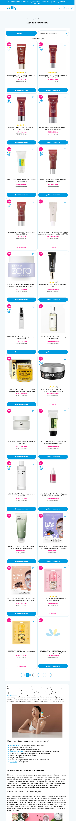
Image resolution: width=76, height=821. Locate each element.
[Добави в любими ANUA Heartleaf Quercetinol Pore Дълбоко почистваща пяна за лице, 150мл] (33, 516)
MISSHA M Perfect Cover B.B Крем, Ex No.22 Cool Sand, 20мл (21, 233)
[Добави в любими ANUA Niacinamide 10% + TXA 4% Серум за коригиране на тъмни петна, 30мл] (65, 464)
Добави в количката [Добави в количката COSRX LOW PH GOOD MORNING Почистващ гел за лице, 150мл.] (21, 195)
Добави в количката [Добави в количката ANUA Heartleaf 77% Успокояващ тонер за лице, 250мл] (21, 509)
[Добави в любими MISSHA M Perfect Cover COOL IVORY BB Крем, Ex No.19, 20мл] (65, 150)
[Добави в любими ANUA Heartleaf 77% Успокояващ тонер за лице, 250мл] (33, 464)
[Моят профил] (67, 7)
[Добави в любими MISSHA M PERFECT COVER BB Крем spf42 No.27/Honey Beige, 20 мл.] (65, 45)
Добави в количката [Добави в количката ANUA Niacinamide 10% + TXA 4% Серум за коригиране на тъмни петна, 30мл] (53, 509)
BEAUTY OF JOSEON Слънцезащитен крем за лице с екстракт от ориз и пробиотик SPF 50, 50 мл (53, 233)
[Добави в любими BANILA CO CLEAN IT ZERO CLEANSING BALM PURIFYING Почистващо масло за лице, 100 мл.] (33, 254)
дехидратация (12, 695)
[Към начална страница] (29, 19)
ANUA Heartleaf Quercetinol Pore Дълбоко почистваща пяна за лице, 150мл (21, 547)
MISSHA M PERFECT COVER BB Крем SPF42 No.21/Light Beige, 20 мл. (21, 76)
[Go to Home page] (11, 8)
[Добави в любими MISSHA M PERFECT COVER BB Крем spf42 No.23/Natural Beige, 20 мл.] (33, 97)
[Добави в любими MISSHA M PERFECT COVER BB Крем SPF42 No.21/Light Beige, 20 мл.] (33, 45)
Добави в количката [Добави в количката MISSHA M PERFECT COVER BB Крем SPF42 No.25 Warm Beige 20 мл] (53, 142)
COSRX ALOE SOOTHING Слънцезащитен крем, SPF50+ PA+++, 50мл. (53, 442)
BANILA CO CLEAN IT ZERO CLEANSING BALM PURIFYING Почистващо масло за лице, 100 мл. (21, 285)
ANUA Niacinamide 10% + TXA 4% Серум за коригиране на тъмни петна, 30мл (53, 495)
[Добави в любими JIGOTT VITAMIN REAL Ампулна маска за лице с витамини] (33, 621)
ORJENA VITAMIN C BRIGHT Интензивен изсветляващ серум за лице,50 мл (53, 652)
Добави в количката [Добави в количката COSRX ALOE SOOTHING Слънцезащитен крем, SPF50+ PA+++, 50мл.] (53, 456)
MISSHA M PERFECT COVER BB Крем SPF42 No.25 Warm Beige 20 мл (53, 128)
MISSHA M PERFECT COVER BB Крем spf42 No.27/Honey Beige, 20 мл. (53, 76)
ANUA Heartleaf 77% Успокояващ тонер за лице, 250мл (21, 495)
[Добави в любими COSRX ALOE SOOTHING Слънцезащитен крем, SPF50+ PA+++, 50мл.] (65, 411)
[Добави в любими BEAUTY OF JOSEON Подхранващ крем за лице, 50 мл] (33, 411)
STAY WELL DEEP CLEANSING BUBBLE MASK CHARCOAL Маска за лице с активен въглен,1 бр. (53, 547)
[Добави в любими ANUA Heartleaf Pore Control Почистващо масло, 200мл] (65, 307)
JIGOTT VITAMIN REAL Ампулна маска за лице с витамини (21, 652)
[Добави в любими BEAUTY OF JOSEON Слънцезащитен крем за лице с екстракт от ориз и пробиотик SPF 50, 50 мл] (65, 202)
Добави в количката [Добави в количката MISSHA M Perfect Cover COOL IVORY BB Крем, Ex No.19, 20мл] (53, 195)
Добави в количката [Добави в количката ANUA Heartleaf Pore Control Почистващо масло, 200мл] (53, 352)
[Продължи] (52, 675)
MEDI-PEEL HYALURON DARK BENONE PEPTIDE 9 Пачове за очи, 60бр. (53, 390)
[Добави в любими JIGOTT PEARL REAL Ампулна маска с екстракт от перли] (65, 568)
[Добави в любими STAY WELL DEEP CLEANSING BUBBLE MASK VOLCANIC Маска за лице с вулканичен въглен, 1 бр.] (33, 568)
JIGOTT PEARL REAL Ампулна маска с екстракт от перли (53, 599)
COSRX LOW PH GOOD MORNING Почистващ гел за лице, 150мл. (21, 180)
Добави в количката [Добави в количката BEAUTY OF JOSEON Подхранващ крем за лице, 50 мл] (21, 456)
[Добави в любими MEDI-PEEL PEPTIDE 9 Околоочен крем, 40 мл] (65, 254)
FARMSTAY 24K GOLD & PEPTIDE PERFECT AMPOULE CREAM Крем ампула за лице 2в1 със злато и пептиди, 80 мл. (21, 390)
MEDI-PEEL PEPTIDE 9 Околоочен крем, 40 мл (53, 285)
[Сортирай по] (53, 33)
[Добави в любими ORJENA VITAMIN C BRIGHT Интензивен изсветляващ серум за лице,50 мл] (65, 621)
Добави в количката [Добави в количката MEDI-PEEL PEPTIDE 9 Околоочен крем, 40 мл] (53, 299)
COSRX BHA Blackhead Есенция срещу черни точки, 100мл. (21, 338)
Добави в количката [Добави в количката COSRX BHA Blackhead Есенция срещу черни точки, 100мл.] (21, 352)
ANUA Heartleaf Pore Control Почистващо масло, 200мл (53, 338)
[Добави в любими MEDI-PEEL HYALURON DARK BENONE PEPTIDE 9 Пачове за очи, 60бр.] (65, 359)
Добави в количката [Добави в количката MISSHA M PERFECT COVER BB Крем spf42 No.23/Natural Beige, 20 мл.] (21, 142)
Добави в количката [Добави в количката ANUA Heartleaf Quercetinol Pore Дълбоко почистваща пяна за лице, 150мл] (21, 561)
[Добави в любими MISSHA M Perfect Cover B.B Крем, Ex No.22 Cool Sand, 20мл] (33, 202)
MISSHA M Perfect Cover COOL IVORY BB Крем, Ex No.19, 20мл (53, 180)
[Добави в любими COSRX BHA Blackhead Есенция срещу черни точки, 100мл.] (33, 307)
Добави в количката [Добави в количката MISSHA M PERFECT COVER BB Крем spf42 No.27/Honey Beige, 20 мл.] (53, 90)
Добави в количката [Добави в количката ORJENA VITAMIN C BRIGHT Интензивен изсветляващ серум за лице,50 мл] (53, 666)
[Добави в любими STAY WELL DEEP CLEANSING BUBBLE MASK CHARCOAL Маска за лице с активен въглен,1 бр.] (65, 516)
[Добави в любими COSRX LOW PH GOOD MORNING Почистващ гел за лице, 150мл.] (33, 150)
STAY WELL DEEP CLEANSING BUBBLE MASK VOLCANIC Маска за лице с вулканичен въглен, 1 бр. (21, 599)
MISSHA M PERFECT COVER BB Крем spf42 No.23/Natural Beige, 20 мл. (21, 128)
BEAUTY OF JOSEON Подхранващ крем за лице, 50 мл (21, 442)
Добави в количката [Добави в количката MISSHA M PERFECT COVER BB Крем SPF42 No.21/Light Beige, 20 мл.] (21, 90)
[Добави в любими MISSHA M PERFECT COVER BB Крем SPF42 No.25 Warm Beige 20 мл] (65, 97)
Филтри (21, 33)
